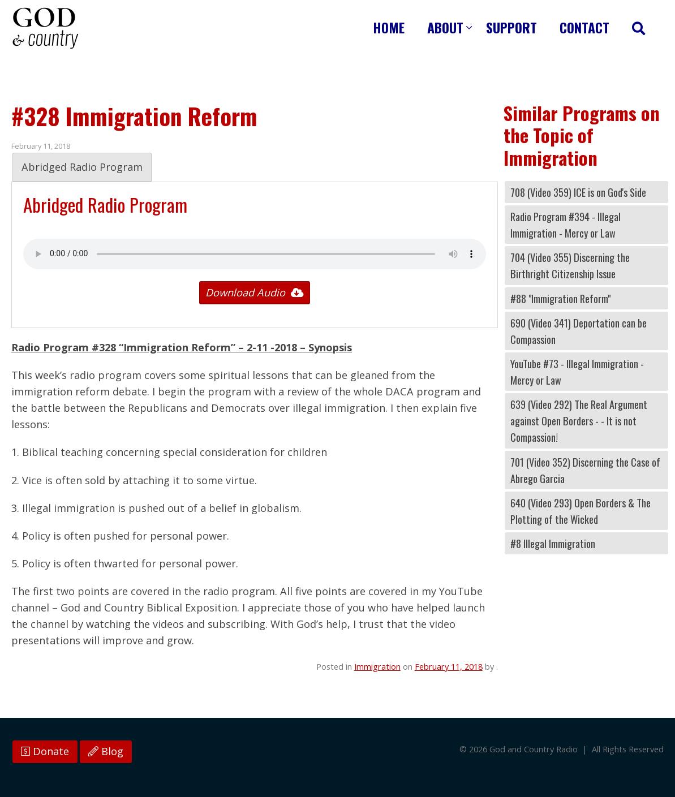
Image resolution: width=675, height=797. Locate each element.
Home (389, 27)
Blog (105, 751)
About (445, 27)
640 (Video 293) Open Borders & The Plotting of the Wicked (580, 511)
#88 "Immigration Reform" (560, 298)
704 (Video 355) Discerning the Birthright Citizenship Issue (570, 265)
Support (511, 27)
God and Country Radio (45, 28)
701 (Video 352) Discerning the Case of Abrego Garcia (585, 470)
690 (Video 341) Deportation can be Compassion (578, 331)
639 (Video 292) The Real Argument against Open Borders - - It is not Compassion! (578, 421)
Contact (584, 27)
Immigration (377, 666)
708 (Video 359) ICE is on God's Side (578, 192)
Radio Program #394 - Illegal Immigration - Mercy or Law (565, 224)
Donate (45, 751)
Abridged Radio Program (82, 167)
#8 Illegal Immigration (552, 543)
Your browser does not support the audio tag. (254, 254)
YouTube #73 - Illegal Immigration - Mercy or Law (577, 371)
